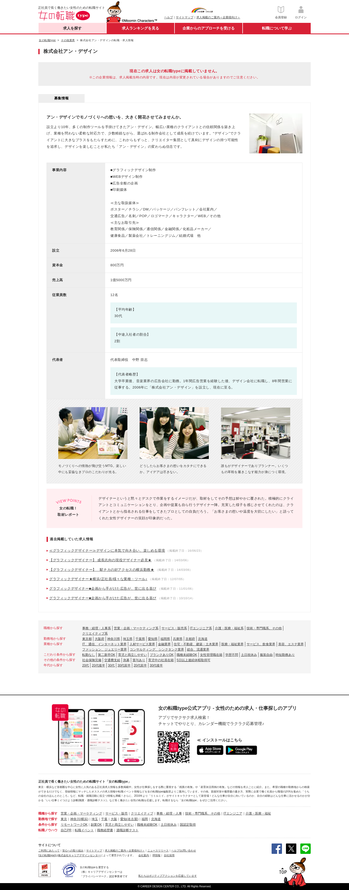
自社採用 (169, 855)
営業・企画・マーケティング (81, 813)
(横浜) (84, 819)
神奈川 (75, 819)
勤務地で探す (47, 819)
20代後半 (98, 665)
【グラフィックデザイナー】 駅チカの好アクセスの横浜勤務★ (101, 570)
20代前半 (140, 665)
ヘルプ (168, 17)
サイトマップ (184, 17)
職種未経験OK (187, 655)
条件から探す (47, 824)
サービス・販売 (116, 813)
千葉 (104, 819)
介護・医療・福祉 (258, 813)
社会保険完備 (91, 660)
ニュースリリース (158, 850)
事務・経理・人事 (169, 813)
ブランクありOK (161, 655)
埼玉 (95, 819)
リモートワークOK (74, 824)
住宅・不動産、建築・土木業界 (196, 644)
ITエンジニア (232, 813)
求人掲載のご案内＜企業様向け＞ (218, 17)
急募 (126, 660)
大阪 (114, 819)
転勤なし (88, 655)
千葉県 (140, 639)
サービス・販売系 (174, 628)
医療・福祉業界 (232, 644)
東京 (64, 819)
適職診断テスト (127, 830)
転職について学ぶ (277, 28)
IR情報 (156, 855)
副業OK (96, 824)
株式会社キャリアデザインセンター (79, 855)
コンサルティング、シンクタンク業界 (157, 649)
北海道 (202, 639)
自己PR (66, 830)
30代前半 (124, 665)
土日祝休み (249, 655)
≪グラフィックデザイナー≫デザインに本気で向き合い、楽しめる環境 (107, 550)
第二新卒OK (106, 655)
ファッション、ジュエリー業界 (104, 649)
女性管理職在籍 (211, 655)
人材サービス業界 (142, 644)
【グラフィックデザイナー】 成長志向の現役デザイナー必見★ (100, 560)
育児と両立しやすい (132, 655)
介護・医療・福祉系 (229, 628)
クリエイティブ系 (95, 633)
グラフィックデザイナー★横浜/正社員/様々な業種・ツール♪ (98, 579)
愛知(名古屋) (129, 819)
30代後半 (156, 665)
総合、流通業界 (198, 649)
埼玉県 (127, 639)
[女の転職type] (46, 855)
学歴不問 (231, 655)
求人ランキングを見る (140, 28)
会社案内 (143, 855)
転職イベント (84, 830)
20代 (85, 665)
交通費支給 (112, 660)
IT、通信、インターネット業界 (104, 644)
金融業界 (164, 644)
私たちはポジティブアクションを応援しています (167, 875)
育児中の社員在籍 (161, 660)
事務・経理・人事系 (96, 628)
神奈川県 (113, 639)
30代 (111, 665)
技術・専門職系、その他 (264, 628)
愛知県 (152, 639)
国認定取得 (188, 824)
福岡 (145, 819)
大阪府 (99, 639)
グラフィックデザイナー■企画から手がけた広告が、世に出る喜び (102, 588)
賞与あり (138, 660)
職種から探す (47, 813)
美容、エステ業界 (291, 644)
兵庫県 (177, 639)
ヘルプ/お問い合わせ (183, 850)
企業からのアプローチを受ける (208, 28)
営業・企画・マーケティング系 (136, 628)
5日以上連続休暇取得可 (193, 660)
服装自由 (266, 655)
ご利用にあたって (49, 850)
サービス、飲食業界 (261, 644)
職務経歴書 (105, 830)
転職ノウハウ (47, 830)
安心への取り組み (73, 850)
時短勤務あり (285, 655)
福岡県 (165, 639)
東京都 (87, 639)
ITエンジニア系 (201, 628)
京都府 (190, 639)
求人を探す (72, 28)
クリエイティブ (142, 813)
